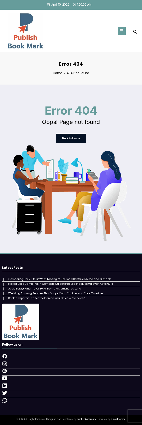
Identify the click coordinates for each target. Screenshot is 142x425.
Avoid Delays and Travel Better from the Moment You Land (44, 288)
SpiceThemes (118, 418)
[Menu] (121, 31)
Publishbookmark (86, 418)
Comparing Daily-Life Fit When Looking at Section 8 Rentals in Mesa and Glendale (59, 279)
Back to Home (71, 138)
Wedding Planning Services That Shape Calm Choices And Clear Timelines (55, 293)
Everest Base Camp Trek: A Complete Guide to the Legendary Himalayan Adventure (60, 283)
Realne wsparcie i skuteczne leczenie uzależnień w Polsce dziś (46, 297)
